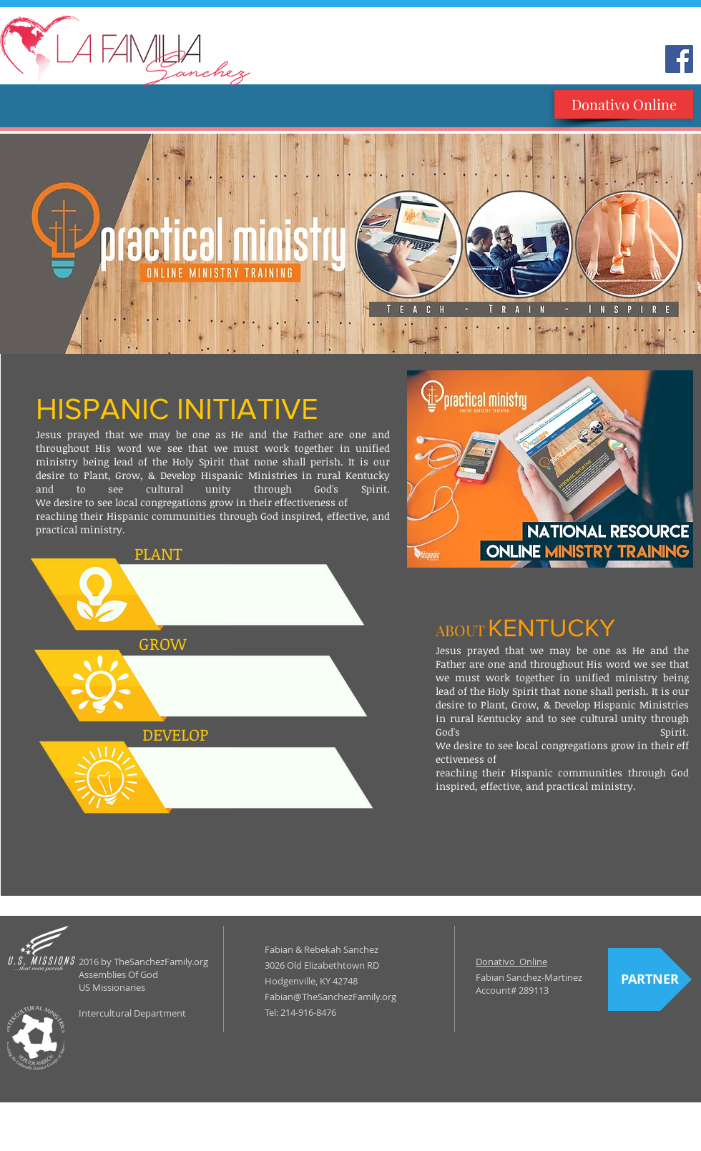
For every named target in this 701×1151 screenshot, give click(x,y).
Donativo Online (511, 961)
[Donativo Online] (623, 104)
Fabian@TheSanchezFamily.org (330, 996)
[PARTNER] (650, 979)
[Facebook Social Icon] (679, 59)
